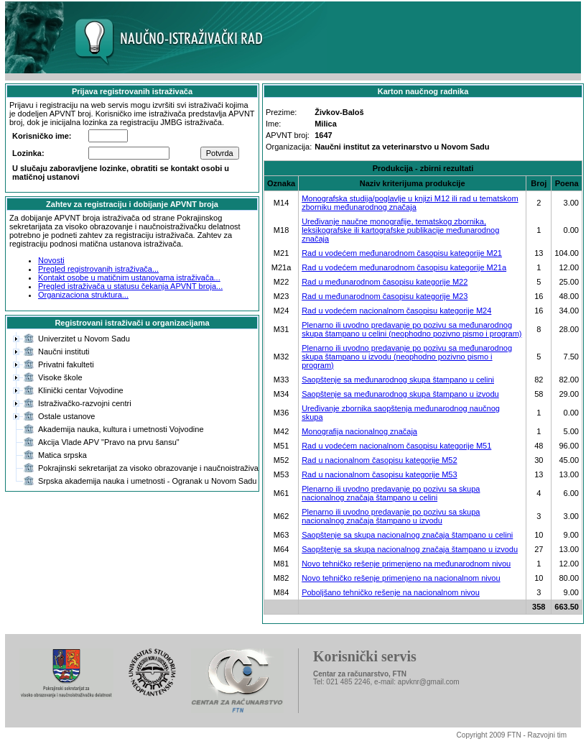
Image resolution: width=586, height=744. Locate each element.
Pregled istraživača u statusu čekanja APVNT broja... (130, 286)
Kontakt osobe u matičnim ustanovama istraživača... (129, 277)
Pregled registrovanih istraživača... (98, 269)
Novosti (51, 260)
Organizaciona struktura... (83, 294)
